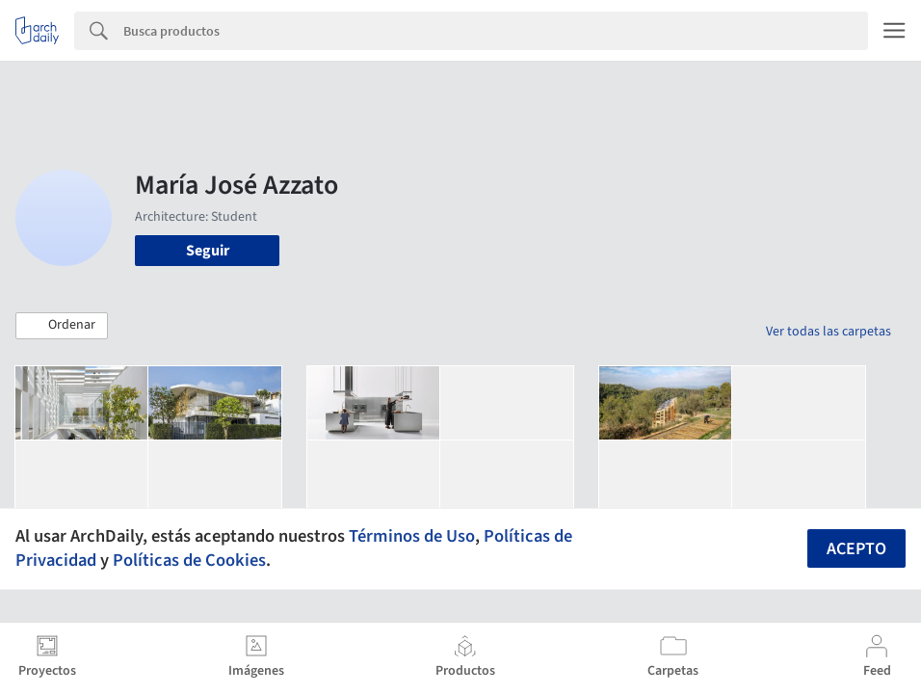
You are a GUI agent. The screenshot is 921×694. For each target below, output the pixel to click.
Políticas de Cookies (189, 560)
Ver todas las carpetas (828, 331)
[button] (61, 325)
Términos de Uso (412, 535)
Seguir (207, 250)
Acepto (856, 549)
